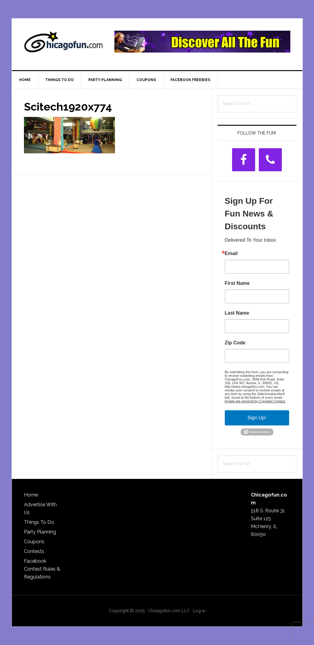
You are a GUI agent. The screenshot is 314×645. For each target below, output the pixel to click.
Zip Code (235, 342)
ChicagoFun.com (63, 44)
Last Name (237, 313)
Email (231, 253)
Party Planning (40, 532)
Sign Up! (257, 417)
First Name (237, 283)
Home (31, 495)
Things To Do (39, 522)
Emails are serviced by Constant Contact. (255, 401)
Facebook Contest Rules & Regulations (42, 569)
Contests (34, 551)
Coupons (34, 541)
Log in (199, 610)
